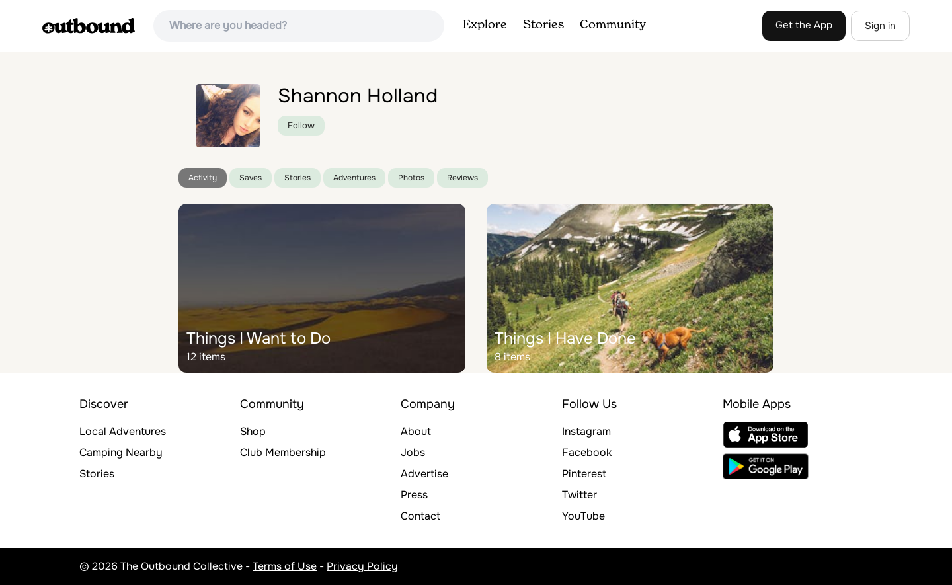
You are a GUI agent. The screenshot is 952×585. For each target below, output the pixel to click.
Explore (485, 25)
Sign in (880, 25)
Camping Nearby (121, 452)
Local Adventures (122, 431)
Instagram (586, 431)
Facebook (587, 452)
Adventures (354, 178)
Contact (420, 516)
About (416, 431)
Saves (250, 178)
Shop (253, 431)
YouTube (583, 516)
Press (414, 495)
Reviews (462, 178)
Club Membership (283, 452)
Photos (411, 178)
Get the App (803, 25)
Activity (202, 178)
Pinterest (584, 474)
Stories (543, 25)
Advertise (424, 474)
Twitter (579, 495)
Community (613, 25)
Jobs (413, 452)
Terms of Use (285, 566)
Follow (301, 125)
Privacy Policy (362, 566)
